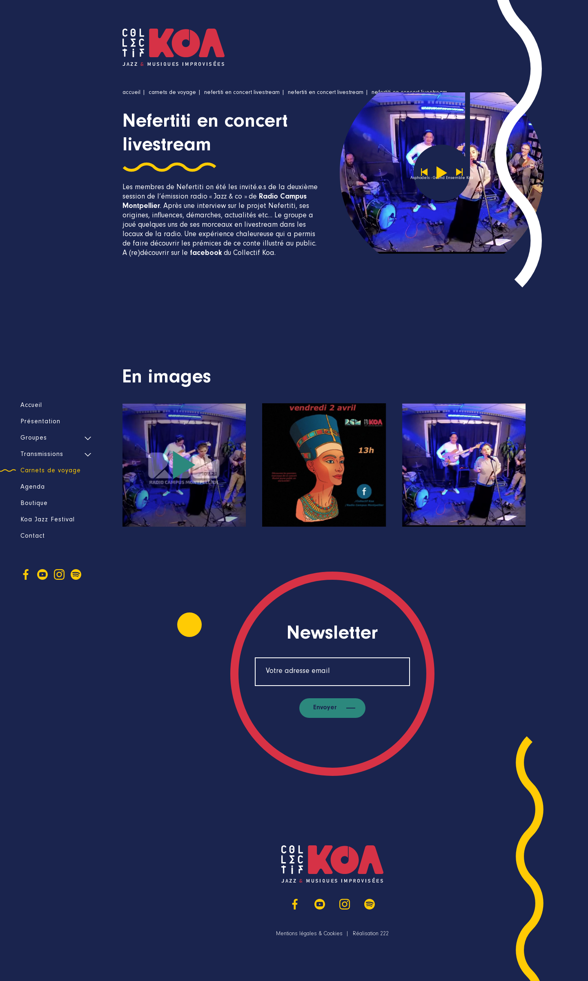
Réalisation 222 (371, 934)
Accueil (31, 405)
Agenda (32, 487)
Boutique (34, 504)
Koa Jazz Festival (47, 520)
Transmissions (41, 454)
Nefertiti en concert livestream (242, 93)
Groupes (33, 438)
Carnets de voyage (50, 471)
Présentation (40, 422)
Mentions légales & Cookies (309, 934)
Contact (32, 536)
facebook (206, 253)
